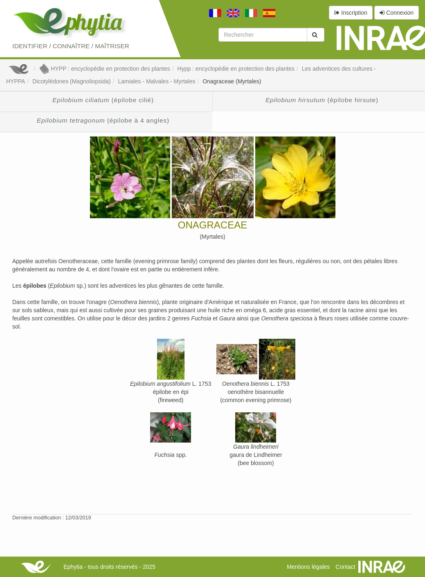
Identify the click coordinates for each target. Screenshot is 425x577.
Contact (345, 567)
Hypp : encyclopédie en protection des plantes (236, 68)
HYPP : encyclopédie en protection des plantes (104, 68)
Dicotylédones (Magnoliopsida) (71, 81)
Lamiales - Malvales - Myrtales (156, 81)
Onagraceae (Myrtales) (231, 81)
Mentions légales (308, 567)
